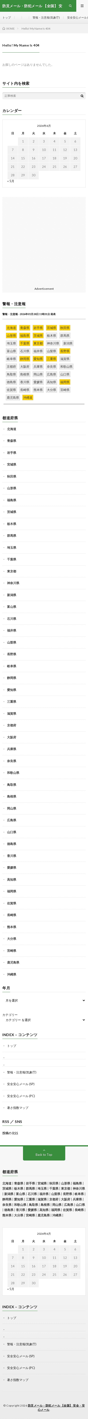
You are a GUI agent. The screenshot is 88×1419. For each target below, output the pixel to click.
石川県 (11, 619)
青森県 (11, 441)
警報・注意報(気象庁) (46, 17)
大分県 (11, 939)
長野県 (11, 654)
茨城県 (11, 512)
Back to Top (44, 1155)
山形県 (11, 488)
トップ (6, 17)
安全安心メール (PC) (21, 1096)
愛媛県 (11, 867)
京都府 (11, 725)
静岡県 (11, 678)
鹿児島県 (13, 962)
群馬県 (11, 535)
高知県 (11, 879)
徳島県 (11, 844)
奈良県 (11, 761)
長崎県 (11, 915)
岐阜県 (11, 666)
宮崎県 (11, 950)
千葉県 (11, 559)
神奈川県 (13, 583)
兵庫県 (11, 749)
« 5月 (10, 181)
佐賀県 (11, 903)
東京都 (11, 571)
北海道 (11, 429)
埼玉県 (11, 547)
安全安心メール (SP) (20, 1084)
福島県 (11, 500)
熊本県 (11, 927)
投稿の (10, 1133)
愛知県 (11, 690)
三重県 (11, 701)
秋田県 (11, 476)
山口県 (11, 832)
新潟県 (11, 595)
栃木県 (11, 524)
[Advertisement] (44, 241)
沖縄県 (11, 974)
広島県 (11, 820)
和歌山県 (13, 773)
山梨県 (11, 642)
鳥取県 (11, 785)
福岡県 (11, 891)
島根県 (11, 796)
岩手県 (11, 453)
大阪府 (11, 737)
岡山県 (11, 808)
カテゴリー (10, 1014)
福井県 (11, 630)
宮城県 (11, 464)
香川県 (11, 856)
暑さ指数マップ (17, 1108)
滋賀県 (11, 713)
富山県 (11, 607)
